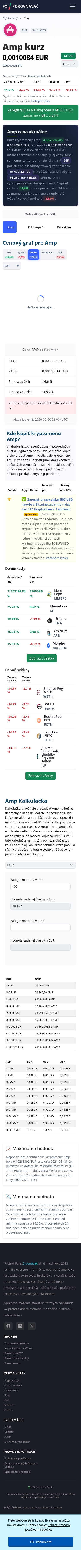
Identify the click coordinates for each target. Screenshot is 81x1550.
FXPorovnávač (20, 6)
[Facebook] (8, 1326)
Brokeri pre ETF (13, 1353)
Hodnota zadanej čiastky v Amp (33, 899)
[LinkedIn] (20, 1326)
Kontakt (8, 1432)
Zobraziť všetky (41, 658)
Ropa (7, 1395)
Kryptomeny (11, 1380)
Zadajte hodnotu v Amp (27, 921)
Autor (7, 1437)
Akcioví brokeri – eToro (18, 1348)
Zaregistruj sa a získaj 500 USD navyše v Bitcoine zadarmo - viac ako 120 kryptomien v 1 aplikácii (47, 504)
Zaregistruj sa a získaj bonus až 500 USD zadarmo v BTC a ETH (40, 113)
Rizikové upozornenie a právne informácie (34, 1507)
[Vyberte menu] (69, 63)
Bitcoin (8, 1410)
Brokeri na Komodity (16, 1358)
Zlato (7, 1400)
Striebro (9, 1405)
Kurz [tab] (10, 227)
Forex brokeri (12, 1363)
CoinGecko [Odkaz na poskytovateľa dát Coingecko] (53, 1497)
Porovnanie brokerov (16, 1343)
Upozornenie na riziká (17, 1472)
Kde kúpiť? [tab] (35, 227)
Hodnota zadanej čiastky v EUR (32, 940)
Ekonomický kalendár (17, 1442)
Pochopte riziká (40, 101)
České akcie (11, 1390)
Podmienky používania (17, 1458)
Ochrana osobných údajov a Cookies (21, 1465)
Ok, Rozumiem (40, 1542)
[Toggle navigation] (72, 6)
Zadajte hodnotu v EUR (26, 880)
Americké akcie (13, 1385)
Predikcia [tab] (64, 227)
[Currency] (12, 266)
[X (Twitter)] (32, 1326)
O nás (7, 1427)
